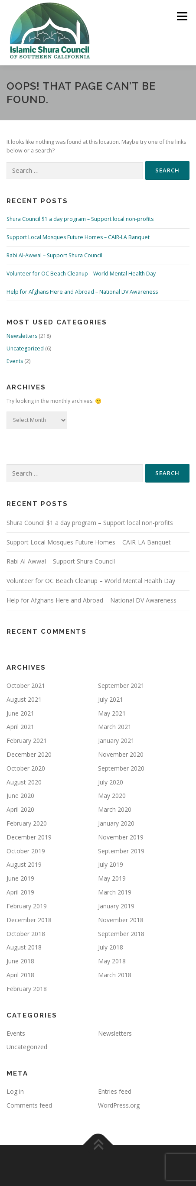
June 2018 (20, 961)
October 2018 (26, 934)
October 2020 (26, 768)
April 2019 (20, 892)
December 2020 (29, 754)
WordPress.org (119, 1105)
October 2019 (26, 851)
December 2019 (29, 837)
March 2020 (114, 809)
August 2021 (24, 699)
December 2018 (29, 920)
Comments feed (29, 1105)
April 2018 (20, 975)
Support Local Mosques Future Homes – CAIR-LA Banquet (78, 237)
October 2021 (26, 685)
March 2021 (114, 727)
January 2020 (116, 823)
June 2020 (20, 795)
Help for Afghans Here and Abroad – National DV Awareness (82, 291)
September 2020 (121, 768)
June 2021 (20, 713)
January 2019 (116, 906)
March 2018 (114, 975)
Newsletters (22, 336)
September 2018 (121, 934)
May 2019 (112, 878)
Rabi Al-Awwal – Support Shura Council (54, 255)
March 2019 (114, 892)
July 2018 (110, 947)
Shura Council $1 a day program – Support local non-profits (80, 219)
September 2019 (121, 851)
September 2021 (121, 685)
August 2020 (24, 782)
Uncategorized (25, 348)
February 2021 (27, 740)
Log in (15, 1091)
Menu (181, 16)
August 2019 (24, 864)
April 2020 (20, 809)
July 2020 (110, 782)
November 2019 (121, 837)
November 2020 (121, 754)
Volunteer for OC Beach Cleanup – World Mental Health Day (81, 273)
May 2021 (112, 713)
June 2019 (20, 878)
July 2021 (110, 699)
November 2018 (121, 920)
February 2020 (27, 823)
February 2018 (27, 989)
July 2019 (110, 864)
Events (15, 361)
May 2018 (112, 961)
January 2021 (116, 740)
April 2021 (20, 727)
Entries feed (114, 1091)
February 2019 (27, 906)
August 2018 (24, 947)
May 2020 (112, 795)
